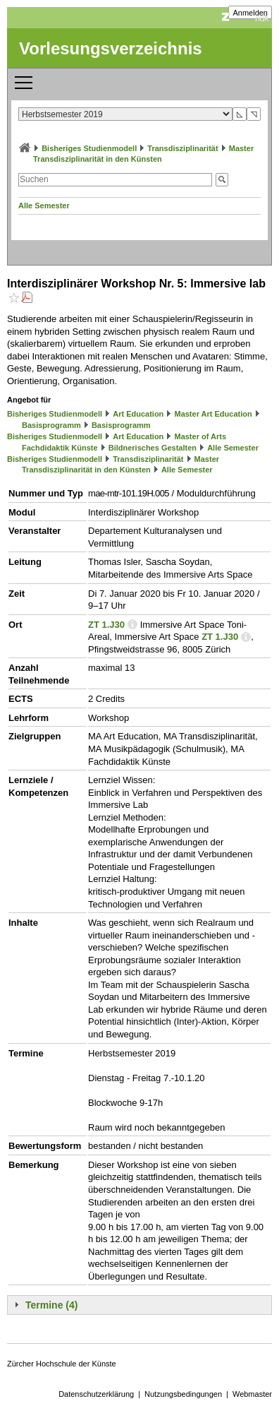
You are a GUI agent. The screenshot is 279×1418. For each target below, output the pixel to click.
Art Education (138, 414)
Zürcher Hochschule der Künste (61, 1363)
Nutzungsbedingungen (183, 1394)
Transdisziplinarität (182, 148)
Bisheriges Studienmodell (89, 148)
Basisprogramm (51, 425)
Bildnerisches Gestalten (152, 447)
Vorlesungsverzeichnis (110, 48)
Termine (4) (51, 1305)
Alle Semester (44, 205)
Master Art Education (213, 414)
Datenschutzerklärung (96, 1394)
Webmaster (252, 1394)
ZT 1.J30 (106, 624)
